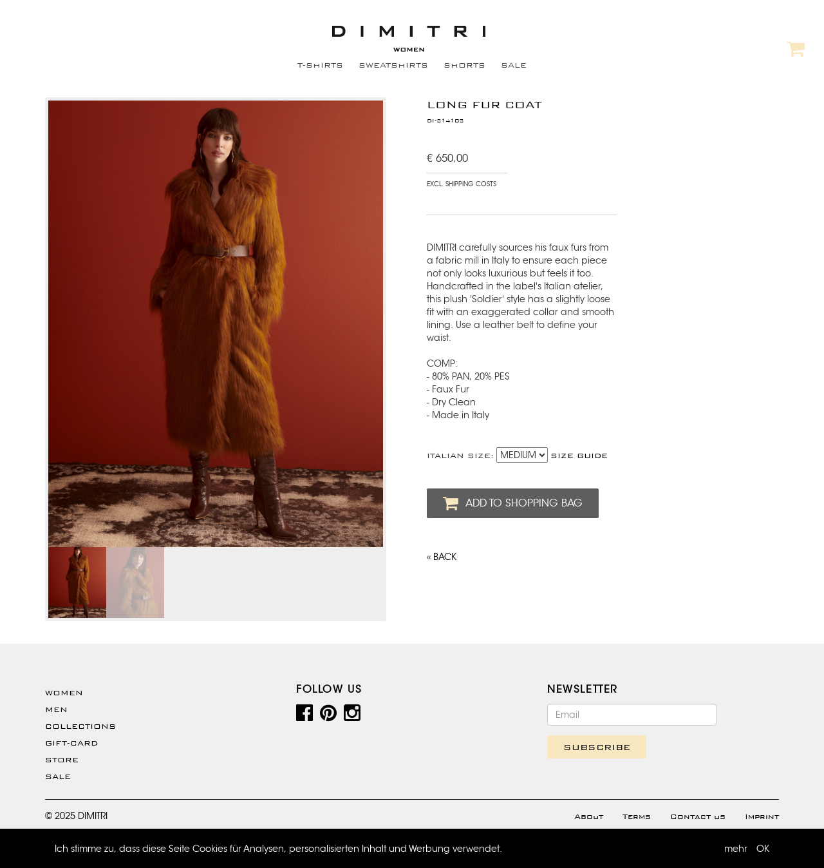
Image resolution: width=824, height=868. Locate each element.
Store (62, 759)
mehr (735, 848)
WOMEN (64, 692)
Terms (637, 816)
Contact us (698, 816)
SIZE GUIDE (579, 455)
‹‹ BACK (441, 557)
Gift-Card (71, 742)
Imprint (762, 816)
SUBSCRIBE (596, 747)
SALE (514, 65)
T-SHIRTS (320, 65)
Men (56, 709)
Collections (80, 726)
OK (762, 848)
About (588, 816)
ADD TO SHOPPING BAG (513, 503)
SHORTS (464, 65)
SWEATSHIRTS (393, 65)
